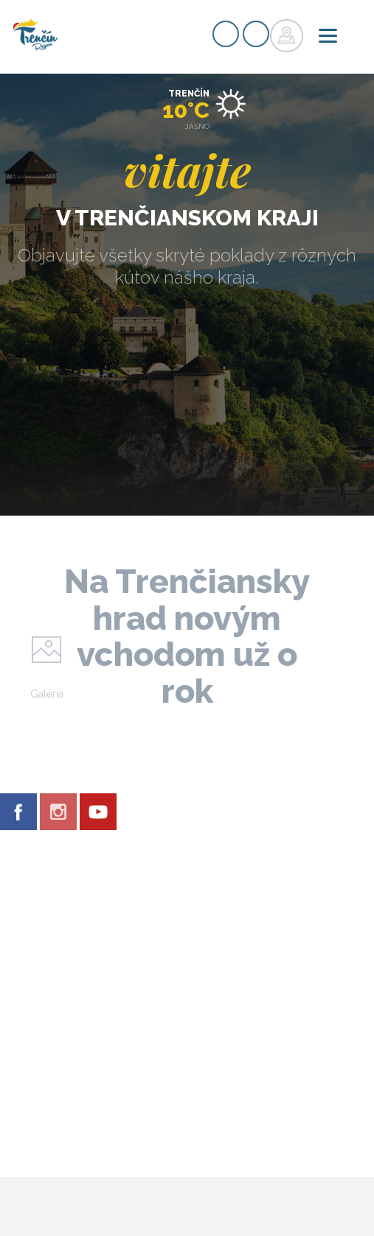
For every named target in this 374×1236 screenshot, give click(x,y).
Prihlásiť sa (256, 34)
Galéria (46, 694)
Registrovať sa (225, 34)
